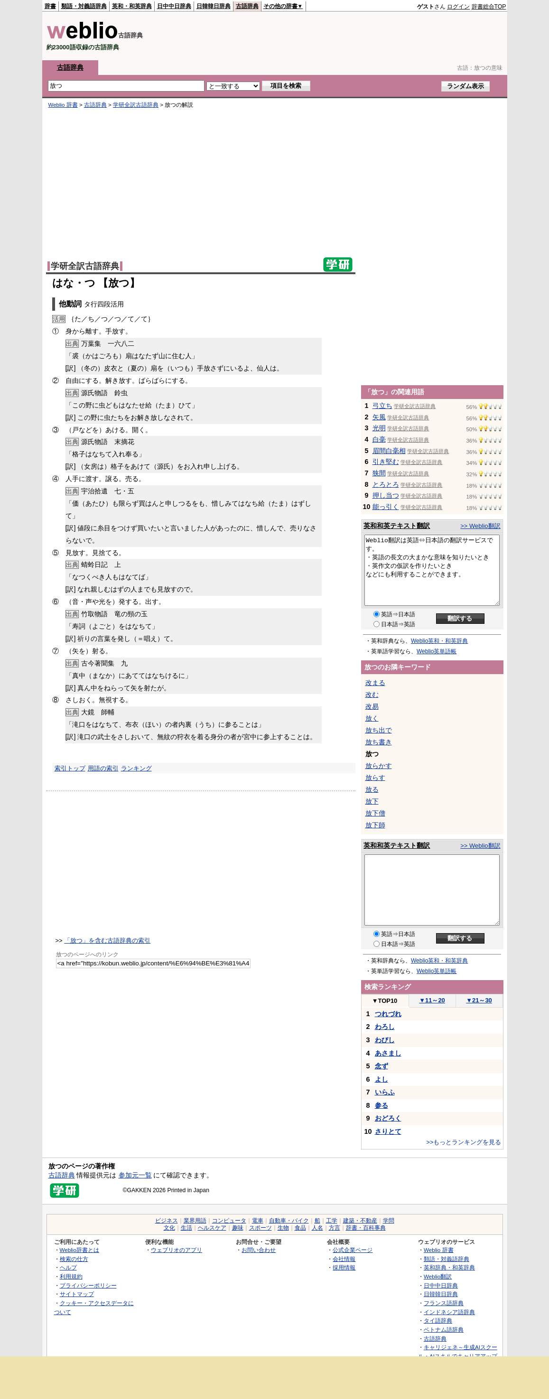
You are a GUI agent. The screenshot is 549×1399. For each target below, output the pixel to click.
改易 (372, 706)
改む (372, 694)
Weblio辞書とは (79, 1250)
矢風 (379, 417)
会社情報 (344, 1259)
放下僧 (375, 813)
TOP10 (385, 1000)
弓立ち (382, 405)
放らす (375, 777)
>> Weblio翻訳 (480, 525)
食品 (300, 1228)
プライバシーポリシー (88, 1285)
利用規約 (71, 1276)
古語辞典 (247, 6)
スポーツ (260, 1228)
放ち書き (378, 742)
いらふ (385, 1092)
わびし (385, 1040)
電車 (257, 1220)
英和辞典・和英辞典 (449, 1267)
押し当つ (385, 495)
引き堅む (385, 461)
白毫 (379, 439)
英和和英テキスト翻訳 (396, 525)
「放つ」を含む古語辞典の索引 (107, 940)
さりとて (388, 1131)
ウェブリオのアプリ (176, 1250)
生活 (186, 1228)
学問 (388, 1220)
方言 (334, 1228)
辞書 (50, 6)
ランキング (136, 768)
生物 (283, 1228)
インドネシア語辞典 (449, 1312)
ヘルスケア (212, 1228)
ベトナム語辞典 (444, 1329)
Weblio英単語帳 (436, 651)
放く (372, 718)
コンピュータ (229, 1220)
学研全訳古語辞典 (135, 105)
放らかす (378, 765)
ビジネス (166, 1220)
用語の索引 (103, 768)
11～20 (432, 1000)
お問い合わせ (259, 1250)
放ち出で (378, 730)
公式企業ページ (352, 1250)
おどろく (388, 1118)
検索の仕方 (74, 1259)
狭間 (379, 473)
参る (381, 1105)
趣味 (237, 1228)
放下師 (375, 825)
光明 (379, 428)
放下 (372, 801)
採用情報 (344, 1267)
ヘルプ (68, 1267)
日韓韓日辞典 (213, 6)
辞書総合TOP (489, 6)
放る (372, 789)
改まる (375, 682)
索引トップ (70, 768)
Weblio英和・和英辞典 (439, 641)
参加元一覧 (135, 1175)
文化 (169, 1228)
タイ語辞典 (438, 1320)
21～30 (479, 1000)
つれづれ (388, 1014)
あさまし (388, 1053)
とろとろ (385, 484)
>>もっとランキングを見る (463, 1142)
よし (381, 1079)
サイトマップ (77, 1294)
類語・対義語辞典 (84, 6)
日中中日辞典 (174, 6)
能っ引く (385, 506)
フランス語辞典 (444, 1303)
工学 (331, 1220)
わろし (385, 1026)
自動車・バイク (289, 1220)
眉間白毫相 (389, 450)
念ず (381, 1066)
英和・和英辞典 (132, 6)
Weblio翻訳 (438, 1276)
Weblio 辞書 (63, 105)
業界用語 (195, 1220)
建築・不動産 (360, 1220)
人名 (317, 1228)
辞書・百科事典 (366, 1228)
